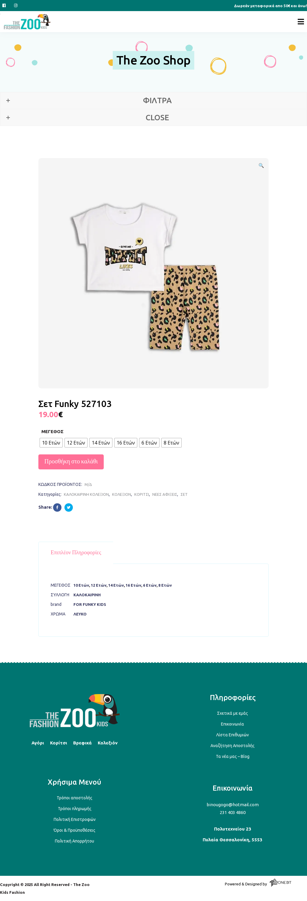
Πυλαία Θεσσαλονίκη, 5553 (232, 839)
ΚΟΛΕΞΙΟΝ (121, 494)
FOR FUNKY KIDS (89, 604)
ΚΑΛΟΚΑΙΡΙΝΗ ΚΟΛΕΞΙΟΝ (86, 494)
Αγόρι (37, 742)
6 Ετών (149, 585)
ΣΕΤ (184, 494)
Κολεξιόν (108, 742)
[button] (261, 165)
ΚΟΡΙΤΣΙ (141, 494)
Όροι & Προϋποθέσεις (74, 830)
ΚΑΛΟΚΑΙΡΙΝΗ (87, 595)
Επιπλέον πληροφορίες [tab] (76, 553)
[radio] (51, 442)
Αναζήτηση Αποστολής (232, 745)
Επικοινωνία (232, 724)
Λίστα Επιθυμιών (232, 734)
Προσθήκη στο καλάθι (71, 461)
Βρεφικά (82, 742)
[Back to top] (75, 726)
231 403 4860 (233, 812)
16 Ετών (133, 585)
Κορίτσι (58, 742)
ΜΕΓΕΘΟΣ (52, 431)
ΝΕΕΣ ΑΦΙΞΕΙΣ (164, 494)
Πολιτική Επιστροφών (75, 819)
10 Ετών (81, 585)
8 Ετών (165, 585)
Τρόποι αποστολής (74, 797)
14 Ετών (116, 585)
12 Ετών (98, 585)
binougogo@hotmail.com (233, 804)
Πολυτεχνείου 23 (232, 828)
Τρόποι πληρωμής (74, 808)
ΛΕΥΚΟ (80, 614)
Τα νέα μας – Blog (232, 756)
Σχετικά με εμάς (232, 713)
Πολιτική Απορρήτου (74, 841)
